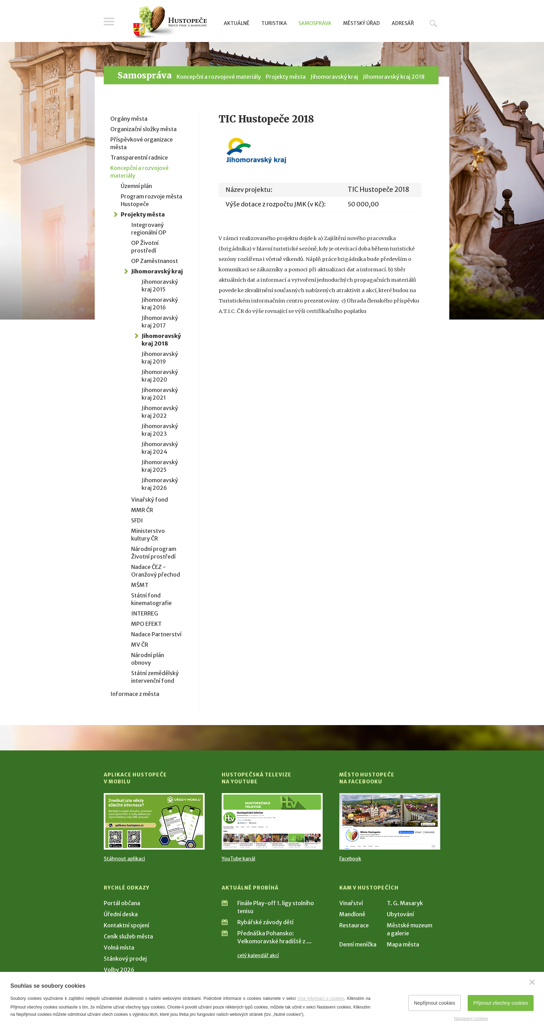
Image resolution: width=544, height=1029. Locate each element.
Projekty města (286, 76)
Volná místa (119, 947)
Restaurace (354, 925)
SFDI (137, 520)
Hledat (433, 23)
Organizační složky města (143, 129)
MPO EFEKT (146, 623)
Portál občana (122, 903)
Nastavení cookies (471, 1018)
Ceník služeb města (128, 936)
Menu (109, 21)
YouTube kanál (238, 859)
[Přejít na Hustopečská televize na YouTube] (272, 821)
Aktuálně (236, 23)
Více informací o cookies (320, 998)
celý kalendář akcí (258, 955)
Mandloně (352, 914)
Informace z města (134, 693)
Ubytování (400, 914)
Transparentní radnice (139, 157)
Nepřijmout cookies (434, 1003)
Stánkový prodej (125, 958)
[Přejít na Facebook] (389, 821)
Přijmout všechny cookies (500, 1003)
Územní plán (136, 185)
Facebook (350, 859)
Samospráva (314, 23)
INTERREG (144, 613)
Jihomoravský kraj (334, 76)
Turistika (274, 23)
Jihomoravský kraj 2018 (394, 76)
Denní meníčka (357, 944)
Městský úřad (361, 23)
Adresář (403, 23)
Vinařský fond (149, 499)
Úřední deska (121, 914)
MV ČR (139, 644)
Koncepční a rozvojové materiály (219, 76)
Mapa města (403, 944)
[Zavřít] (532, 982)
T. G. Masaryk (405, 903)
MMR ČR (142, 510)
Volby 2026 (119, 969)
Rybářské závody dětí (265, 922)
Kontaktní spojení (126, 925)
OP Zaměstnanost (154, 260)
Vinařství (351, 903)
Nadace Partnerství (156, 634)
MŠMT (139, 584)
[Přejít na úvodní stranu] (170, 22)
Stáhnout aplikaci (124, 859)
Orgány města (128, 118)
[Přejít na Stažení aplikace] (154, 821)
